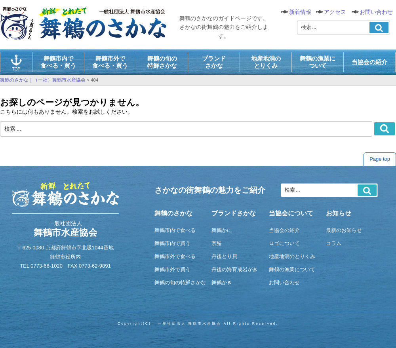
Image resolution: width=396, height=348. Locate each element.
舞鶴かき (221, 282)
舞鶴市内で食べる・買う (58, 62)
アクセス (335, 12)
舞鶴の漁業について (317, 62)
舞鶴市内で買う (172, 243)
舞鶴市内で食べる (175, 230)
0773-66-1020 (46, 266)
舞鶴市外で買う (172, 269)
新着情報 (300, 12)
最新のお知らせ (344, 230)
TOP (16, 63)
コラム (333, 243)
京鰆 (216, 243)
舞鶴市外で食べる (175, 256)
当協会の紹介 (369, 62)
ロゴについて (284, 243)
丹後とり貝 (224, 256)
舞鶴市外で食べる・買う (110, 62)
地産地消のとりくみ (266, 62)
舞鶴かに (221, 230)
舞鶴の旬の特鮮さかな (162, 62)
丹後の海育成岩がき (234, 269)
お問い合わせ (376, 12)
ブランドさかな (214, 62)
